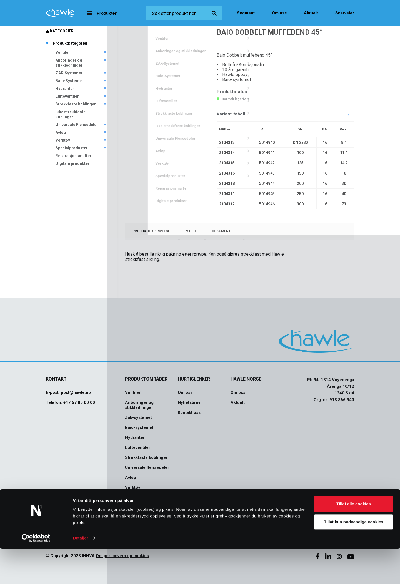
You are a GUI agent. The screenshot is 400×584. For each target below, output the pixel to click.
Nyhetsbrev (189, 402)
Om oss (279, 13)
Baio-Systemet (69, 81)
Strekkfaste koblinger (76, 104)
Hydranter (65, 88)
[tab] (151, 231)
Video (191, 231)
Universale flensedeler (147, 467)
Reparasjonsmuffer (73, 155)
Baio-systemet (139, 427)
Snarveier (344, 13)
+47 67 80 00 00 (79, 402)
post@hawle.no (76, 392)
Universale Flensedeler (77, 124)
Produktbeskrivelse (151, 231)
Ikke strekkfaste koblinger (71, 114)
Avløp (61, 132)
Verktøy (63, 140)
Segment (246, 13)
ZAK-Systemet (69, 73)
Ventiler (63, 52)
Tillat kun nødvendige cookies (353, 557)
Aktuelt (311, 13)
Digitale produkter (72, 163)
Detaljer (80, 573)
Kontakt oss (189, 412)
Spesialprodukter (72, 148)
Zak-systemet (138, 417)
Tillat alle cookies (353, 539)
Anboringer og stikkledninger (69, 62)
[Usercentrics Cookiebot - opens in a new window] (36, 573)
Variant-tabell (231, 114)
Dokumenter (223, 231)
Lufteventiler (67, 96)
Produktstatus (232, 91)
